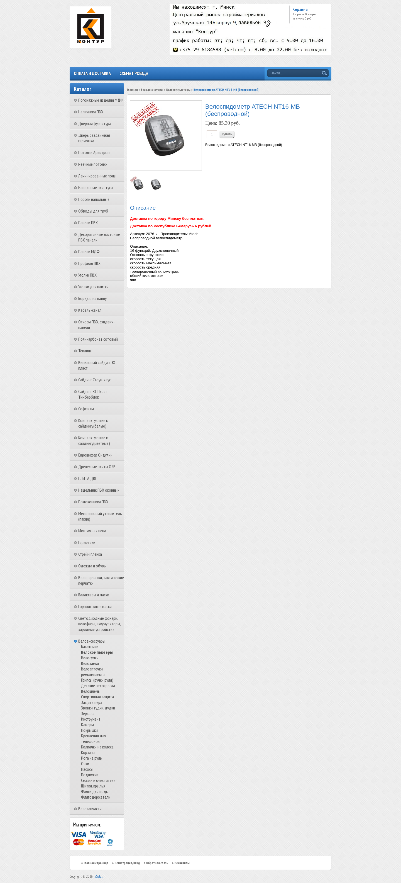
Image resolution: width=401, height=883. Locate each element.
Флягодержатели (95, 797)
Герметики (86, 542)
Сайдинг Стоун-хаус (94, 379)
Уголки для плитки (93, 286)
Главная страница (96, 863)
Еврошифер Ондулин (95, 455)
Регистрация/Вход (127, 863)
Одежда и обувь (92, 566)
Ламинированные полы (97, 176)
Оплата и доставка (92, 73)
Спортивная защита (97, 696)
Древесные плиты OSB (97, 466)
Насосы (87, 769)
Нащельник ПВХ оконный (98, 490)
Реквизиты (182, 863)
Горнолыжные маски (95, 606)
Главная (132, 89)
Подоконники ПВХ (93, 501)
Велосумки (90, 657)
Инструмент (91, 719)
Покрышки (89, 730)
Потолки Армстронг (94, 152)
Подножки (89, 774)
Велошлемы (91, 691)
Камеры (87, 724)
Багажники (89, 646)
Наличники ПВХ (90, 111)
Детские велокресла (98, 685)
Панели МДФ (89, 251)
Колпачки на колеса (97, 747)
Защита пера (91, 702)
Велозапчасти (90, 808)
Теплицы (85, 350)
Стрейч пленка (90, 554)
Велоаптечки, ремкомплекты (93, 671)
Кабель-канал (89, 310)
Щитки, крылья (93, 786)
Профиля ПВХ (89, 263)
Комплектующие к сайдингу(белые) (93, 423)
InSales (98, 876)
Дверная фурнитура (94, 123)
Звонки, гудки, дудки (98, 708)
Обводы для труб (93, 211)
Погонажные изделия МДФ (100, 100)
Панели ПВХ (88, 222)
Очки (85, 763)
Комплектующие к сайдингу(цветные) (94, 440)
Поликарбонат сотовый (98, 339)
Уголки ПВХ (87, 275)
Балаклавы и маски (93, 594)
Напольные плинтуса (95, 187)
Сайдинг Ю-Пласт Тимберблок (92, 394)
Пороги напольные (93, 199)
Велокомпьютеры (97, 652)
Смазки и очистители (98, 780)
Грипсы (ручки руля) (97, 680)
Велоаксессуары (91, 641)
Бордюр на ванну (92, 298)
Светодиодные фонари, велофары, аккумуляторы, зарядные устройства (99, 623)
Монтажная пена (92, 530)
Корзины (88, 752)
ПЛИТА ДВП (87, 478)
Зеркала (87, 713)
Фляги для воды (95, 791)
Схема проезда (133, 73)
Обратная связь (157, 863)
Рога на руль (91, 758)
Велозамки (90, 663)
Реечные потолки (92, 164)
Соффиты (86, 408)
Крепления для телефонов (93, 738)
